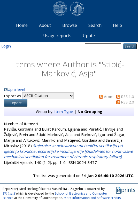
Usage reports (57, 35)
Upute (89, 35)
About (45, 25)
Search (95, 25)
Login (6, 46)
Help (117, 25)
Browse (69, 25)
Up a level (16, 89)
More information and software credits (92, 198)
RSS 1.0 (127, 96)
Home (22, 25)
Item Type (63, 111)
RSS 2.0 (127, 102)
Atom (108, 96)
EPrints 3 (9, 193)
